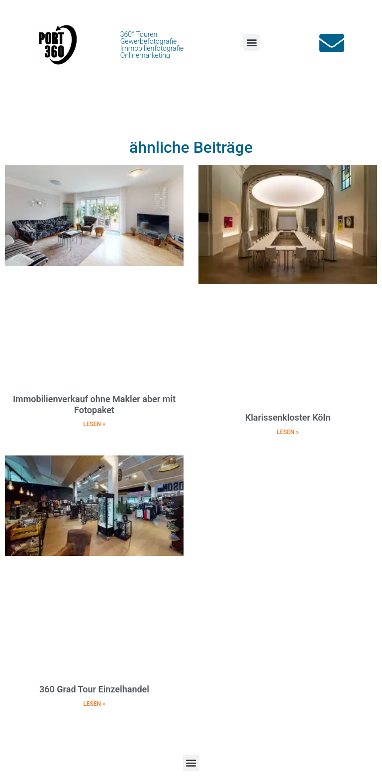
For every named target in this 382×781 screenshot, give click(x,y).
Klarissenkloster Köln (288, 417)
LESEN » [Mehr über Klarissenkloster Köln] (288, 432)
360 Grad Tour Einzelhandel (94, 689)
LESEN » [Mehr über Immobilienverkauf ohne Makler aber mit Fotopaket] (94, 424)
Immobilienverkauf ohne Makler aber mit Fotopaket (94, 404)
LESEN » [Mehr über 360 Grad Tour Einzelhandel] (94, 703)
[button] (251, 42)
